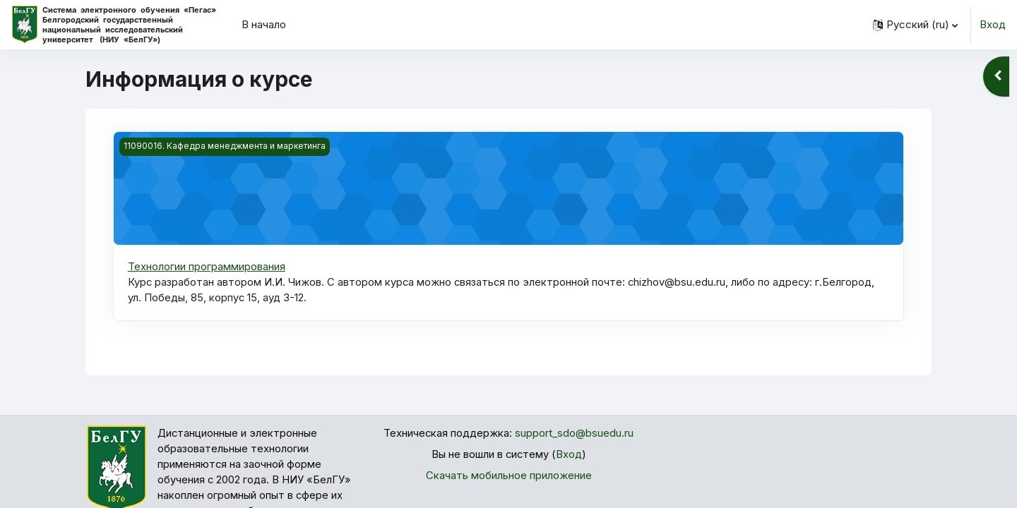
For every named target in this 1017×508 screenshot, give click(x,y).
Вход (993, 24)
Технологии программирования (206, 266)
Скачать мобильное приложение (509, 476)
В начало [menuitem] (264, 24)
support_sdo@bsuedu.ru (575, 433)
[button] (915, 24)
